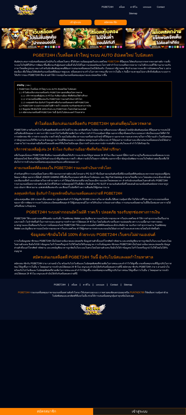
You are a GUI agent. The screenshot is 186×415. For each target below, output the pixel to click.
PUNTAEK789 (137, 293)
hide (28, 86)
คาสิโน (133, 7)
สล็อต (122, 7)
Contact (161, 7)
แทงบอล (147, 7)
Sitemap (133, 13)
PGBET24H (107, 7)
